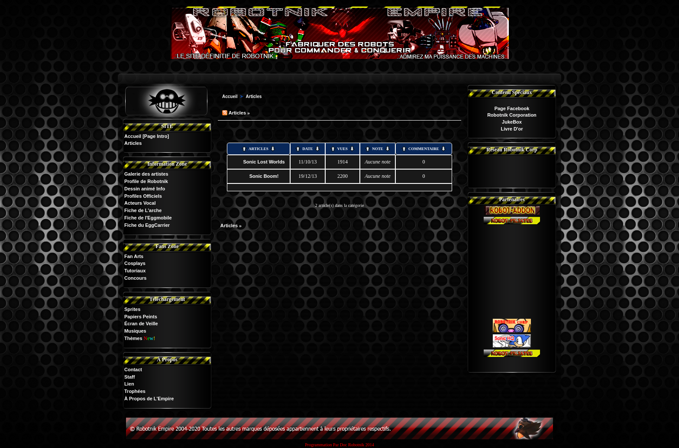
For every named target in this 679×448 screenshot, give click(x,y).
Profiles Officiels (143, 196)
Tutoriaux (135, 270)
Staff (129, 376)
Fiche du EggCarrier (147, 225)
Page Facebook (512, 108)
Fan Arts (133, 256)
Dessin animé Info (144, 188)
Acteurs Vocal (140, 203)
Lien (129, 383)
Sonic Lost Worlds (264, 161)
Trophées (135, 391)
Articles (254, 96)
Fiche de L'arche (143, 210)
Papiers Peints (140, 316)
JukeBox (512, 121)
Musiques (135, 331)
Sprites (132, 309)
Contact (133, 369)
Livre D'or (512, 128)
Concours (135, 278)
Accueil (132, 136)
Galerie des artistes (146, 174)
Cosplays (135, 263)
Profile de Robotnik (146, 181)
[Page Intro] (155, 136)
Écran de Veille (141, 323)
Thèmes (133, 338)
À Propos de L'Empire (149, 398)
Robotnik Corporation (512, 115)
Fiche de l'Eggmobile (148, 217)
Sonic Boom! (264, 176)
